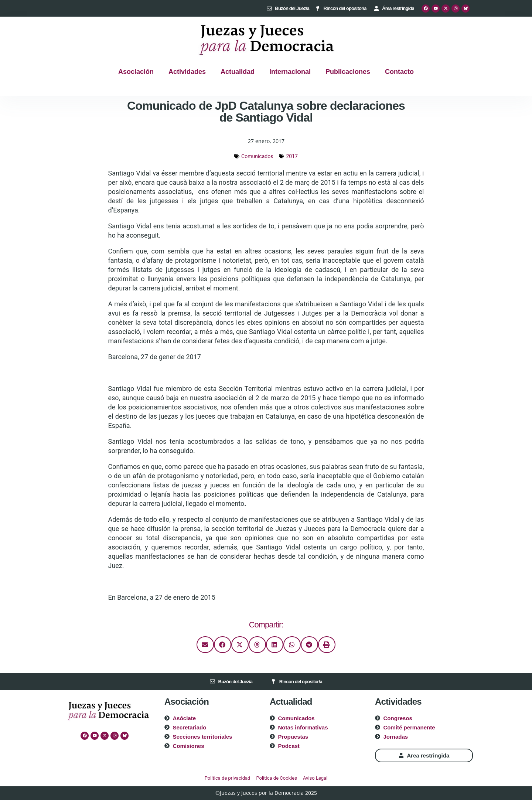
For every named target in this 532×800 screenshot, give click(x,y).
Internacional (290, 71)
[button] (205, 644)
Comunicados (257, 156)
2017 (291, 156)
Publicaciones (347, 71)
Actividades (187, 71)
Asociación (136, 71)
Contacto (399, 71)
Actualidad (238, 71)
